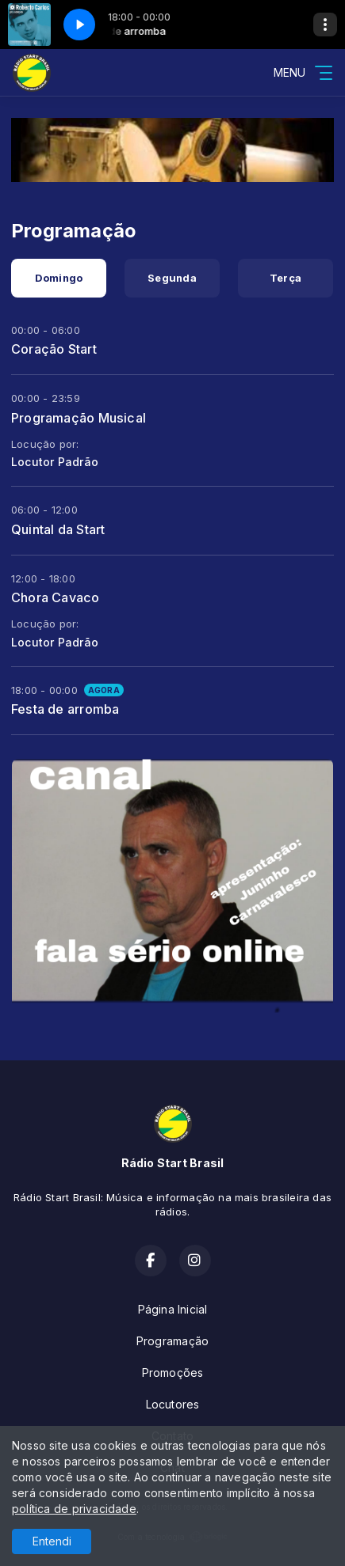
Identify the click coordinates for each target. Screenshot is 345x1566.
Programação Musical (78, 418)
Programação (172, 1341)
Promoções (173, 1372)
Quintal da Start (58, 529)
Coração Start (54, 349)
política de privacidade (74, 1508)
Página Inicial (173, 1309)
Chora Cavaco (55, 597)
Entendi (52, 1541)
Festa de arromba (65, 709)
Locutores (173, 1404)
